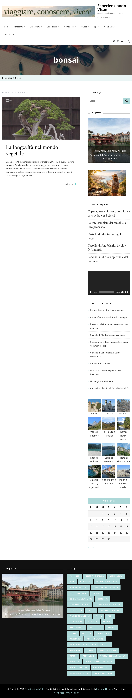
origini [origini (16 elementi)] (111, 627)
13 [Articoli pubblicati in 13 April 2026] (90, 526)
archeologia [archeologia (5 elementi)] (116, 576)
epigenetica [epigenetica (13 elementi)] (76, 610)
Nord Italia (111, 151)
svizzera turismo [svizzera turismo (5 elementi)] (108, 650)
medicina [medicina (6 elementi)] (92, 622)
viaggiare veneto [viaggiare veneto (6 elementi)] (104, 673)
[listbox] (109, 140)
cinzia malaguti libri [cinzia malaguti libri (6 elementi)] (81, 599)
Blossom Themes (104, 689)
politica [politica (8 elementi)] (86, 633)
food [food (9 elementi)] (110, 616)
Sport (96, 27)
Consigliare (52, 27)
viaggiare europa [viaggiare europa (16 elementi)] (78, 667)
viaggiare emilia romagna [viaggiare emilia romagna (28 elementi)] (99, 662)
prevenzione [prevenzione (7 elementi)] (103, 633)
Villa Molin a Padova (100, 363)
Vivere (84, 27)
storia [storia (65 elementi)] (89, 650)
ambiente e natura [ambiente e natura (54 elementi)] (94, 576)
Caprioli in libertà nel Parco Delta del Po (109, 388)
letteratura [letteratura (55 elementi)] (76, 622)
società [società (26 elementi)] (106, 644)
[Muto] (122, 294)
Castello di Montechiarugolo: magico (107, 335)
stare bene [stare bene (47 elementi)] (75, 650)
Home (7, 27)
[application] (109, 283)
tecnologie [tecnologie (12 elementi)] (88, 656)
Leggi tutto (69, 184)
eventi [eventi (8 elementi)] (91, 610)
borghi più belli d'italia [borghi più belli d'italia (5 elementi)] (105, 587)
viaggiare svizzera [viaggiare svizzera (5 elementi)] (79, 673)
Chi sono (8, 34)
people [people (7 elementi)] (73, 633)
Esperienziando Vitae (111, 7)
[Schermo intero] (126, 294)
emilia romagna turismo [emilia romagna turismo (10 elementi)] (108, 605)
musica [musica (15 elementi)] (106, 622)
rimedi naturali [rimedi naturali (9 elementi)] (95, 639)
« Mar (91, 547)
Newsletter (109, 27)
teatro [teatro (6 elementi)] (73, 656)
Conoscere (69, 27)
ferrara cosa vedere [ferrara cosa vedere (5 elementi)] (110, 610)
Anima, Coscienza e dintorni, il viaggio (108, 317)
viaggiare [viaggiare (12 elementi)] (75, 662)
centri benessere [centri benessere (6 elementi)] (78, 593)
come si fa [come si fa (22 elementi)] (103, 599)
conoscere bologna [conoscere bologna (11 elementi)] (80, 605)
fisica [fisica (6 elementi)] (99, 616)
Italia (103, 151)
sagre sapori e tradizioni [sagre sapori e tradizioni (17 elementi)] (83, 644)
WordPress (59, 692)
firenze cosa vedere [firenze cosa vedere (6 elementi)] (80, 616)
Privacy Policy (72, 692)
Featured (95, 151)
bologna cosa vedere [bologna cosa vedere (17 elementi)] (106, 582)
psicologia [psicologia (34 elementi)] (75, 639)
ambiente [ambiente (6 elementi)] (74, 576)
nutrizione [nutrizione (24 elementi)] (95, 627)
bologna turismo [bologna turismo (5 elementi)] (78, 587)
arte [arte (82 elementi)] (72, 582)
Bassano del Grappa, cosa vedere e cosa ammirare (109, 157)
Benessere (35, 27)
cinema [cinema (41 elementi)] (96, 593)
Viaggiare (18, 27)
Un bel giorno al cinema (101, 381)
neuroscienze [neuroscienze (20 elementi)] (77, 627)
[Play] (91, 294)
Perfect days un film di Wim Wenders (107, 310)
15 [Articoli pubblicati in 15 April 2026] (102, 526)
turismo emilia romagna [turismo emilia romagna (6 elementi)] (112, 656)
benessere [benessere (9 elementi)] (85, 582)
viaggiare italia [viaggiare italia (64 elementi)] (101, 667)
